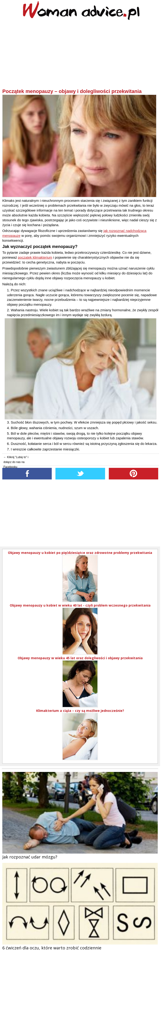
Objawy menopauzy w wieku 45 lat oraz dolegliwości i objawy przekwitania (80, 658)
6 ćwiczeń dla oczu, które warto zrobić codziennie (51, 948)
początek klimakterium (35, 257)
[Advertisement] (80, 55)
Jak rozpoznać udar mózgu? (29, 857)
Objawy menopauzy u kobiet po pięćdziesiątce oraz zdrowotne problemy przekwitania (80, 552)
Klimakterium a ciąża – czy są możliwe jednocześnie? (80, 710)
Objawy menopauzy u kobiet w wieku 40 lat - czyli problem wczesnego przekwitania (80, 605)
